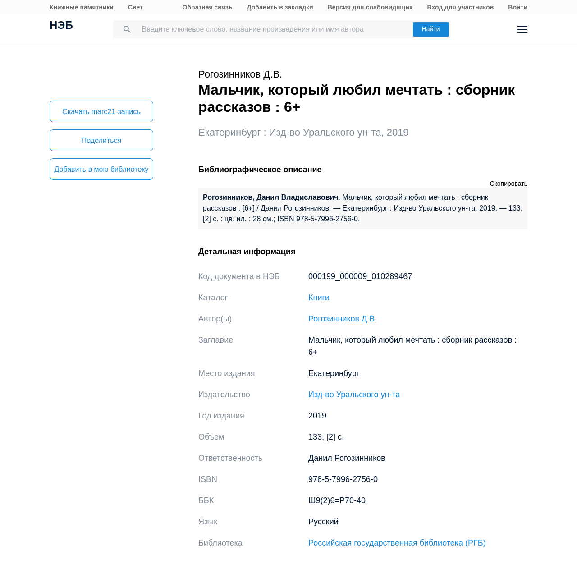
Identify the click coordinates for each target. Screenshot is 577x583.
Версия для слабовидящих (370, 7)
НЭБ (61, 26)
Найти (431, 28)
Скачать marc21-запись (101, 111)
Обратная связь (208, 7)
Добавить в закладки (280, 7)
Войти (517, 7)
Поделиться (101, 140)
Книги (319, 297)
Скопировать (508, 183)
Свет (135, 7)
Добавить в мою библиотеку (101, 169)
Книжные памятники (82, 7)
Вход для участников (460, 7)
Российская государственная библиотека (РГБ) (397, 542)
